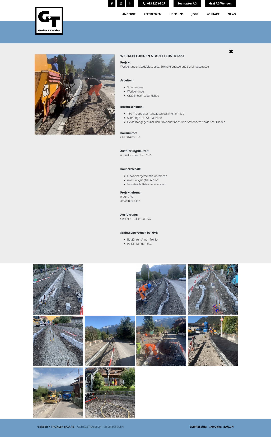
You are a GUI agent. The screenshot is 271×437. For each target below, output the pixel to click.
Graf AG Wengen (220, 3)
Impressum (198, 427)
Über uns (176, 14)
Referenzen (152, 14)
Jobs (195, 14)
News (232, 14)
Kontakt (213, 14)
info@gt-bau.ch (221, 427)
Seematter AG (187, 3)
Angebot (129, 14)
